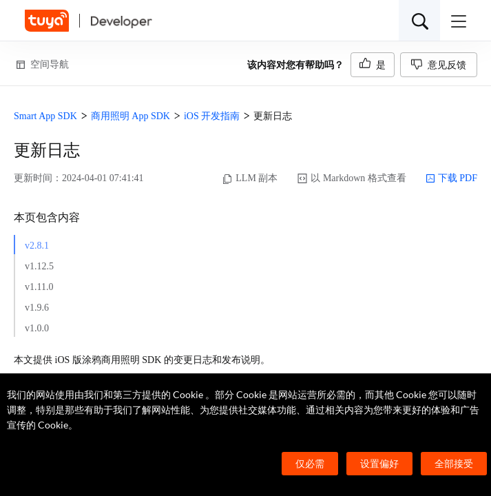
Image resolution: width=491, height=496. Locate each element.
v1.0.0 (37, 328)
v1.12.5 (39, 266)
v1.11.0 (39, 287)
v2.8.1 (37, 245)
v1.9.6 (37, 307)
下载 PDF (451, 178)
